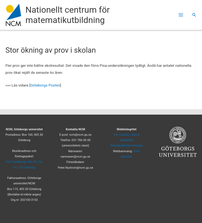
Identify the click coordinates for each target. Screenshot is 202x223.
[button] (194, 14)
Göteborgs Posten (45, 85)
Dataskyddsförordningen (126, 145)
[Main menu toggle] (181, 15)
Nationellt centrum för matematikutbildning (67, 15)
